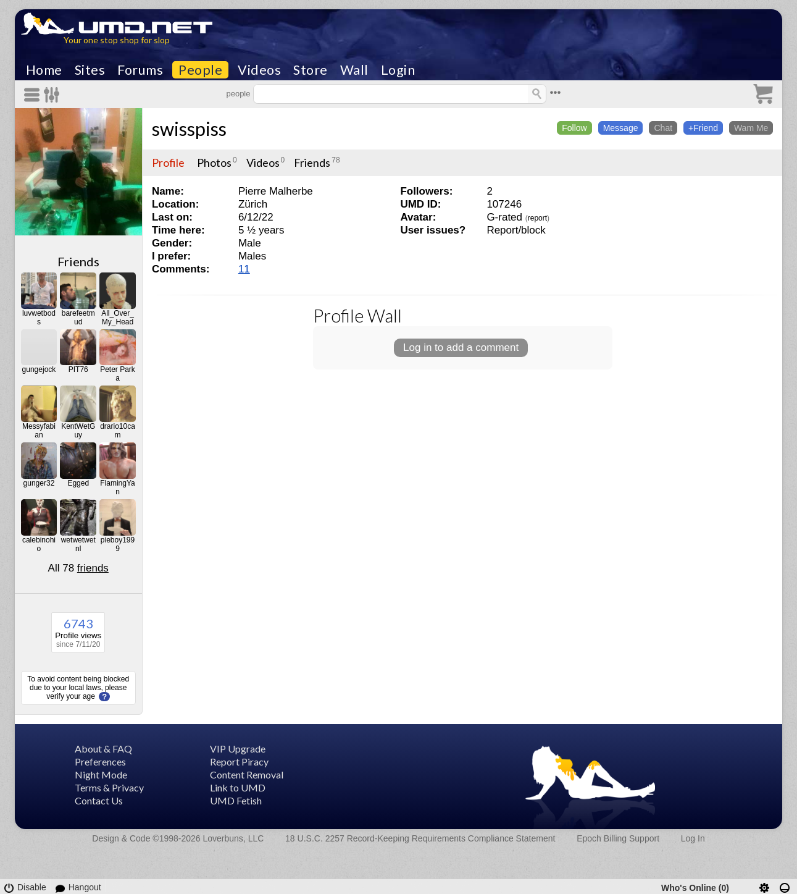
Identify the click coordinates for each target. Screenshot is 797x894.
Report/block (515, 230)
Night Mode (101, 774)
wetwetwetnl (78, 544)
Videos (259, 70)
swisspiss (189, 128)
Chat (663, 128)
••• (555, 92)
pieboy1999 (118, 544)
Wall (354, 70)
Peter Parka (117, 373)
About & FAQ (103, 748)
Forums (140, 70)
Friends (78, 261)
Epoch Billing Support (618, 838)
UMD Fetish (236, 800)
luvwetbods (39, 317)
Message (620, 128)
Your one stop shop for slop (117, 40)
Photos (214, 162)
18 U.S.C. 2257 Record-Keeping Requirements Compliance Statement (420, 838)
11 (244, 269)
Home (44, 70)
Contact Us (99, 800)
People (200, 70)
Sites (90, 70)
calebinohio (39, 544)
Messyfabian (39, 430)
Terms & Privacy (109, 787)
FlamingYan (117, 487)
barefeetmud (78, 317)
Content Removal (246, 774)
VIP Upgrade (237, 748)
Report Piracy (239, 761)
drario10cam (117, 430)
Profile (168, 162)
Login (398, 70)
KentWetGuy (78, 430)
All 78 (78, 568)
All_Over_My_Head (117, 317)
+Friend (703, 128)
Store (310, 70)
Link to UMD (237, 787)
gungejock (39, 369)
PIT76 (78, 369)
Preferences (100, 761)
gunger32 (39, 483)
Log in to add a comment (461, 347)
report (537, 218)
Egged (78, 483)
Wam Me (751, 128)
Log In (693, 838)
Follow (574, 128)
